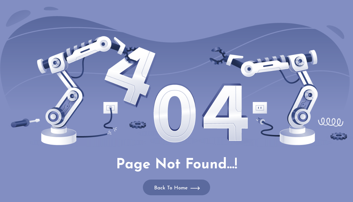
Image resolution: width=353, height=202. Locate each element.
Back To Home (171, 188)
